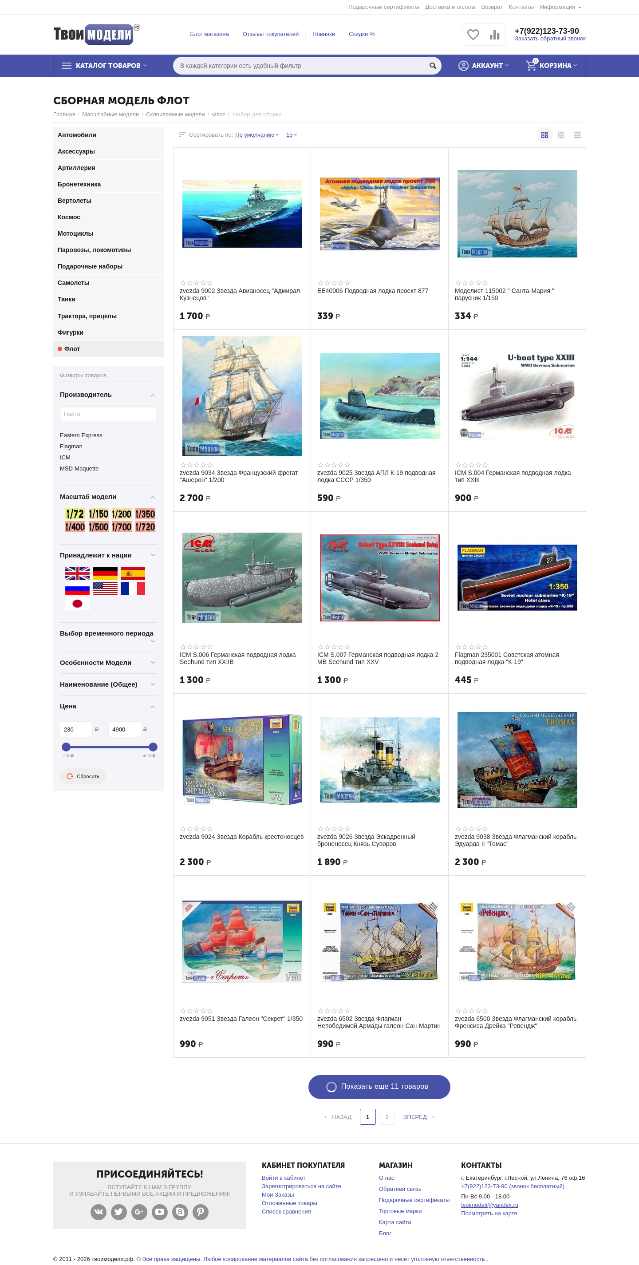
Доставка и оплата (450, 7)
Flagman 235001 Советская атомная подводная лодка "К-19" (507, 658)
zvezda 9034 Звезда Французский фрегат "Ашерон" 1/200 (239, 476)
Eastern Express (81, 435)
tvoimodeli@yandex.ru (489, 1205)
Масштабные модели (110, 114)
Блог (385, 1233)
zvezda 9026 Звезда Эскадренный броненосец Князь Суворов (366, 840)
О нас (386, 1177)
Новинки (323, 34)
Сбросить (83, 776)
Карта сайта (395, 1222)
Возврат (492, 7)
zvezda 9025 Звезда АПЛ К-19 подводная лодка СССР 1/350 (376, 476)
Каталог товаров (108, 65)
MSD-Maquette (79, 468)
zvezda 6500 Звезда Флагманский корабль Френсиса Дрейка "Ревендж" (515, 1022)
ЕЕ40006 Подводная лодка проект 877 (372, 290)
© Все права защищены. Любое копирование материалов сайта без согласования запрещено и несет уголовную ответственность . (312, 1259)
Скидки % (362, 34)
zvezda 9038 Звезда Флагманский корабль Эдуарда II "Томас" (515, 840)
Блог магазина (209, 34)
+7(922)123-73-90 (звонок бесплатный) (512, 1186)
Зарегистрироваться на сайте (301, 1186)
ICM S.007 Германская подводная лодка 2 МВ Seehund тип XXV (377, 658)
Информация (558, 7)
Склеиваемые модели (175, 114)
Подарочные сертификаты (383, 7)
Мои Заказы (278, 1194)
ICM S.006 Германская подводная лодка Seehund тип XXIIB (238, 658)
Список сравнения (286, 1211)
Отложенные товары (289, 1203)
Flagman (71, 446)
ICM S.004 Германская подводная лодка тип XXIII (513, 476)
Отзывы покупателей (271, 34)
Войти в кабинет (283, 1177)
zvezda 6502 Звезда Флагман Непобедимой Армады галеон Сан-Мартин (379, 1022)
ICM (65, 457)
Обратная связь (400, 1189)
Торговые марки (400, 1211)
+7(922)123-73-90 (547, 31)
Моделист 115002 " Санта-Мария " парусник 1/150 (504, 294)
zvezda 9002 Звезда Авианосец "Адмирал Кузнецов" (240, 294)
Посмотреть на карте (489, 1213)
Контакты (521, 7)
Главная (64, 114)
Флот (218, 114)
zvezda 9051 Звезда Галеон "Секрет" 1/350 (241, 1018)
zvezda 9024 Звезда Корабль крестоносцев (242, 836)
